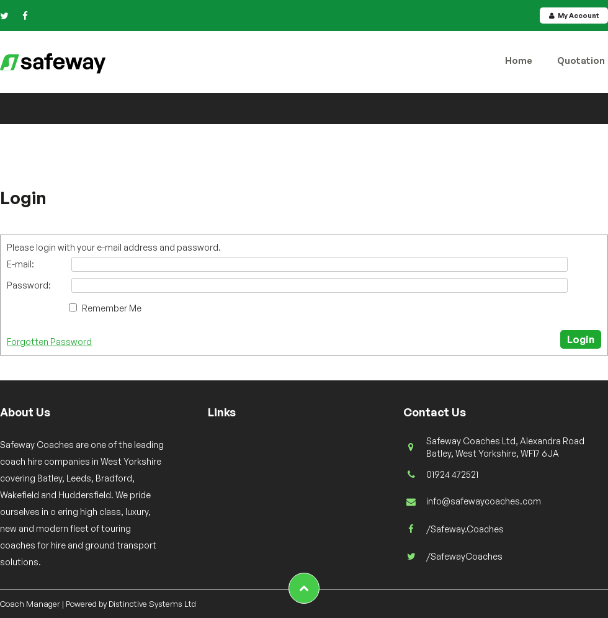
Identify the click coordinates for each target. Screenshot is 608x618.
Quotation (581, 60)
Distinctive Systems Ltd (152, 604)
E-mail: (20, 264)
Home (518, 60)
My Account (574, 15)
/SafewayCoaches (464, 556)
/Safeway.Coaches (465, 529)
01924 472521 (452, 474)
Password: (29, 285)
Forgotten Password (49, 341)
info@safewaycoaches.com (483, 501)
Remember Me (111, 308)
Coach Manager (30, 604)
